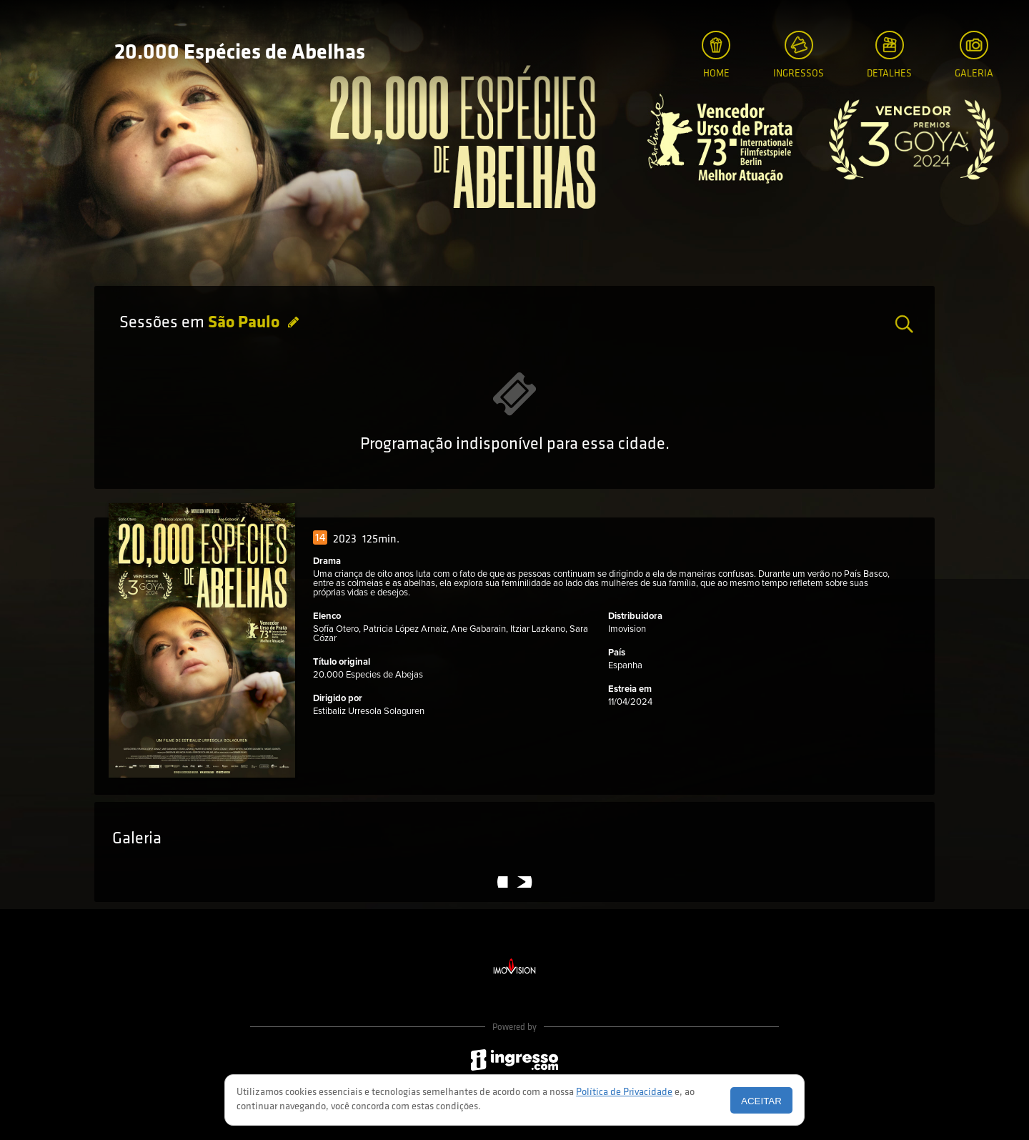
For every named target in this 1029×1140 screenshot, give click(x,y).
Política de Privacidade (624, 1092)
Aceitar (761, 1101)
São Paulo (245, 323)
